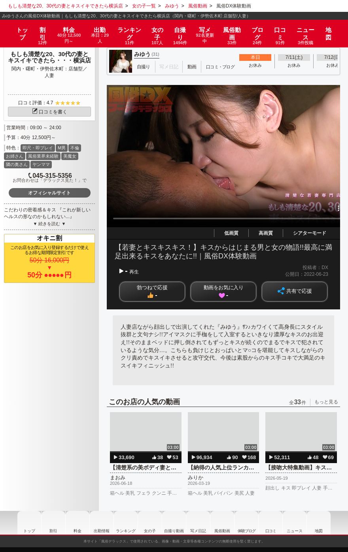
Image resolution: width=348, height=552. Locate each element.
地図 (332, 26)
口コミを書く (49, 112)
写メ (208, 28)
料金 (67, 28)
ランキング (132, 28)
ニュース (309, 28)
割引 (38, 28)
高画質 (266, 233)
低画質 (231, 233)
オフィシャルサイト (49, 193)
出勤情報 (88, 523)
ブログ (262, 28)
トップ (18, 26)
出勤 (101, 28)
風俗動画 (237, 28)
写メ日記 (202, 523)
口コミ (284, 28)
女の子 (160, 28)
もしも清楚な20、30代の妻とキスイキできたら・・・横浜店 (49, 57)
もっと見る (326, 402)
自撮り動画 (173, 523)
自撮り (182, 28)
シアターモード (309, 233)
